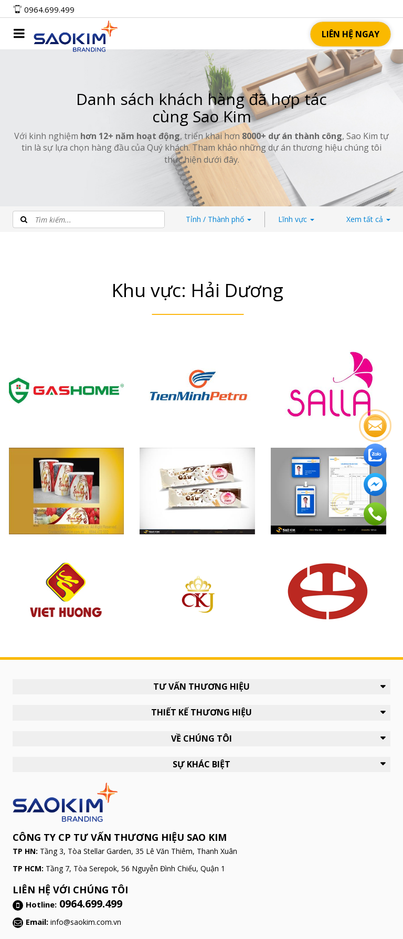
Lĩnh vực (296, 219)
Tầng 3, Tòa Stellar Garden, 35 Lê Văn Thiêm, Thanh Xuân (138, 851)
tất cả (368, 219)
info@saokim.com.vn (85, 922)
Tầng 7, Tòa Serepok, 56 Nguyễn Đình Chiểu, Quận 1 (135, 868)
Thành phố (218, 219)
